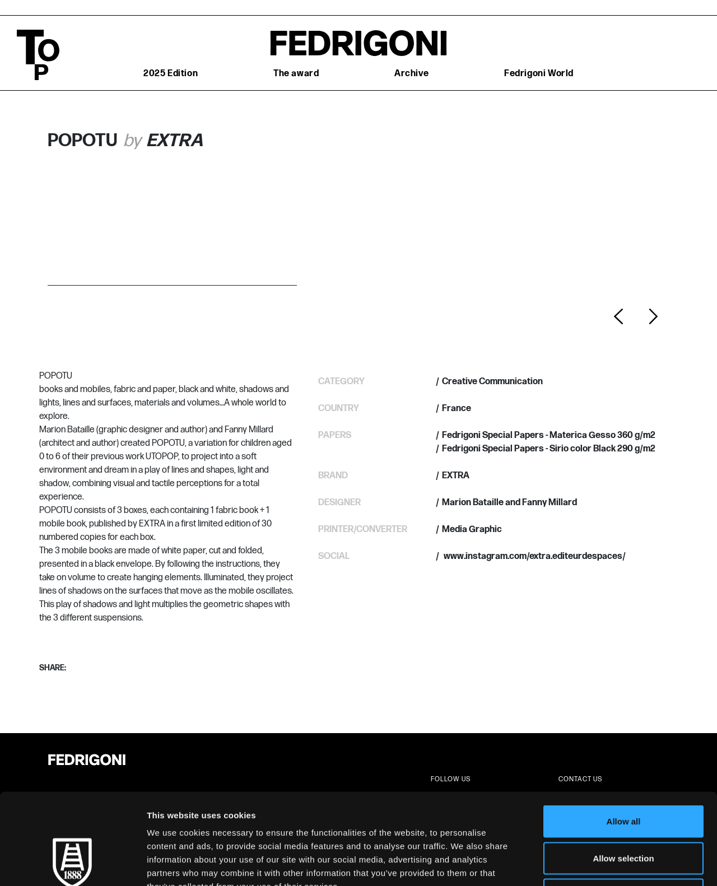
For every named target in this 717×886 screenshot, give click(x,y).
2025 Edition (170, 73)
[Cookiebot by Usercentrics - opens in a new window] (73, 864)
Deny (623, 812)
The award (296, 73)
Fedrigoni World (539, 73)
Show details (588, 864)
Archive (411, 73)
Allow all (624, 739)
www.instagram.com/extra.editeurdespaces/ (534, 556)
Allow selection (623, 776)
